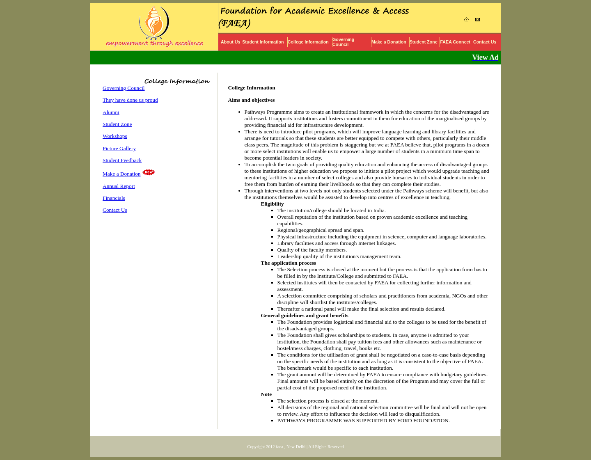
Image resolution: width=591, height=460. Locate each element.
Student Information (263, 41)
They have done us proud (130, 100)
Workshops (115, 136)
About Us (230, 41)
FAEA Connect (455, 41)
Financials (114, 198)
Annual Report (119, 186)
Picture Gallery (119, 148)
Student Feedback (122, 160)
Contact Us (484, 41)
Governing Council (343, 42)
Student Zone (424, 41)
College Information (308, 41)
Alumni (111, 112)
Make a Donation (388, 41)
